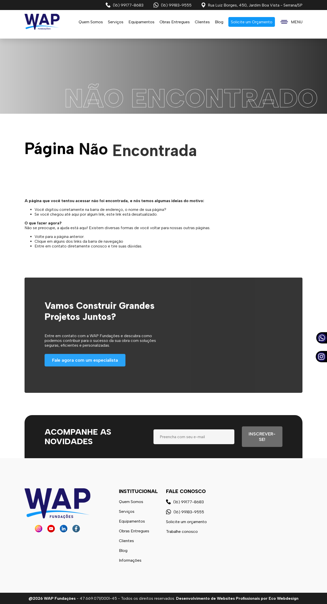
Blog (219, 22)
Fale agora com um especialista (85, 374)
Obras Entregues (174, 22)
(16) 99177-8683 (124, 5)
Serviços (126, 511)
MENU (291, 22)
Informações (130, 560)
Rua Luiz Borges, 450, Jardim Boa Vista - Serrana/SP (252, 5)
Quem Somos (91, 22)
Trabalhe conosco (182, 531)
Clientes (202, 22)
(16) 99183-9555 (172, 5)
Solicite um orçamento (186, 521)
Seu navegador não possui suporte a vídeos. (163, 76)
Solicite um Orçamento (251, 22)
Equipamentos (141, 22)
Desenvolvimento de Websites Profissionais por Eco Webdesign (237, 598)
